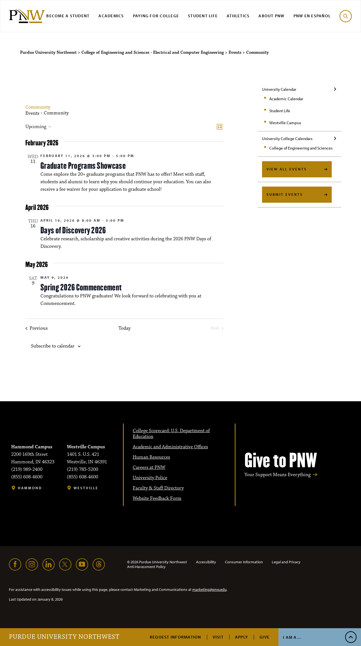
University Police (150, 478)
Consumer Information (244, 561)
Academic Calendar (286, 98)
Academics (111, 15)
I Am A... (292, 637)
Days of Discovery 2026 (73, 230)
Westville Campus (285, 122)
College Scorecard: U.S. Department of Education (171, 434)
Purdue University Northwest (64, 637)
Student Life (203, 15)
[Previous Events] (36, 328)
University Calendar (279, 89)
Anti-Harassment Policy (146, 566)
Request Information (175, 637)
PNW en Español (312, 15)
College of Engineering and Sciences (301, 148)
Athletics (238, 15)
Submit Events (284, 194)
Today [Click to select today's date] (124, 328)
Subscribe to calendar (52, 346)
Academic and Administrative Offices (170, 447)
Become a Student (67, 15)
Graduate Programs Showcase (83, 165)
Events (32, 113)
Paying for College (156, 15)
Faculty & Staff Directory (158, 488)
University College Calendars (287, 138)
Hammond (30, 488)
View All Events (286, 169)
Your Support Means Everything (277, 475)
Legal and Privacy (286, 561)
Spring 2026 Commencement (81, 287)
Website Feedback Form (157, 498)
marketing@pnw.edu (209, 589)
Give (265, 637)
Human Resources (151, 457)
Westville (86, 488)
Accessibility (206, 561)
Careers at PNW (149, 467)
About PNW (271, 15)
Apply (241, 637)
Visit (218, 637)
